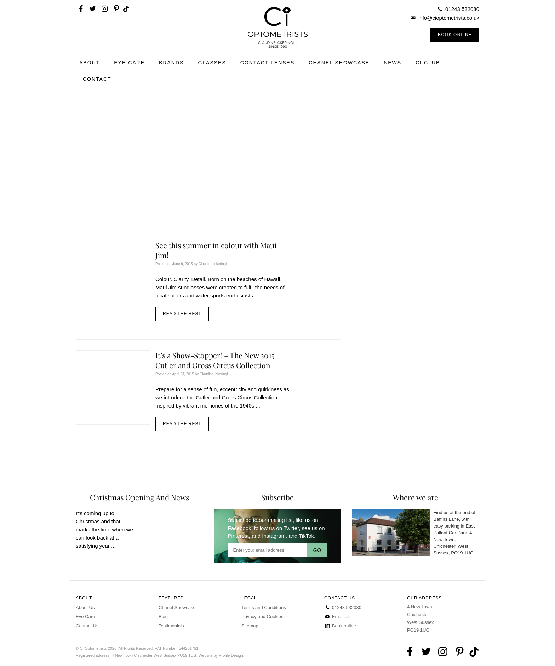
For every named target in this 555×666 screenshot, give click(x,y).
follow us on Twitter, (277, 528)
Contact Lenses (267, 63)
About (89, 63)
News (392, 63)
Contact (97, 79)
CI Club (428, 63)
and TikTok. (301, 536)
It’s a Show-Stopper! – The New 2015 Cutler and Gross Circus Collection (215, 360)
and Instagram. (269, 536)
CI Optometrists (277, 27)
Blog (163, 616)
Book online (340, 625)
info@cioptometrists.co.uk (448, 18)
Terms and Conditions (263, 607)
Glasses (212, 63)
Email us (337, 616)
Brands (171, 63)
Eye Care (129, 63)
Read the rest (182, 313)
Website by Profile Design (221, 655)
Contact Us (87, 625)
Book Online (455, 34)
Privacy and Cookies (262, 616)
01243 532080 (462, 9)
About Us (85, 607)
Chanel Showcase (339, 63)
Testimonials (171, 625)
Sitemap (249, 625)
